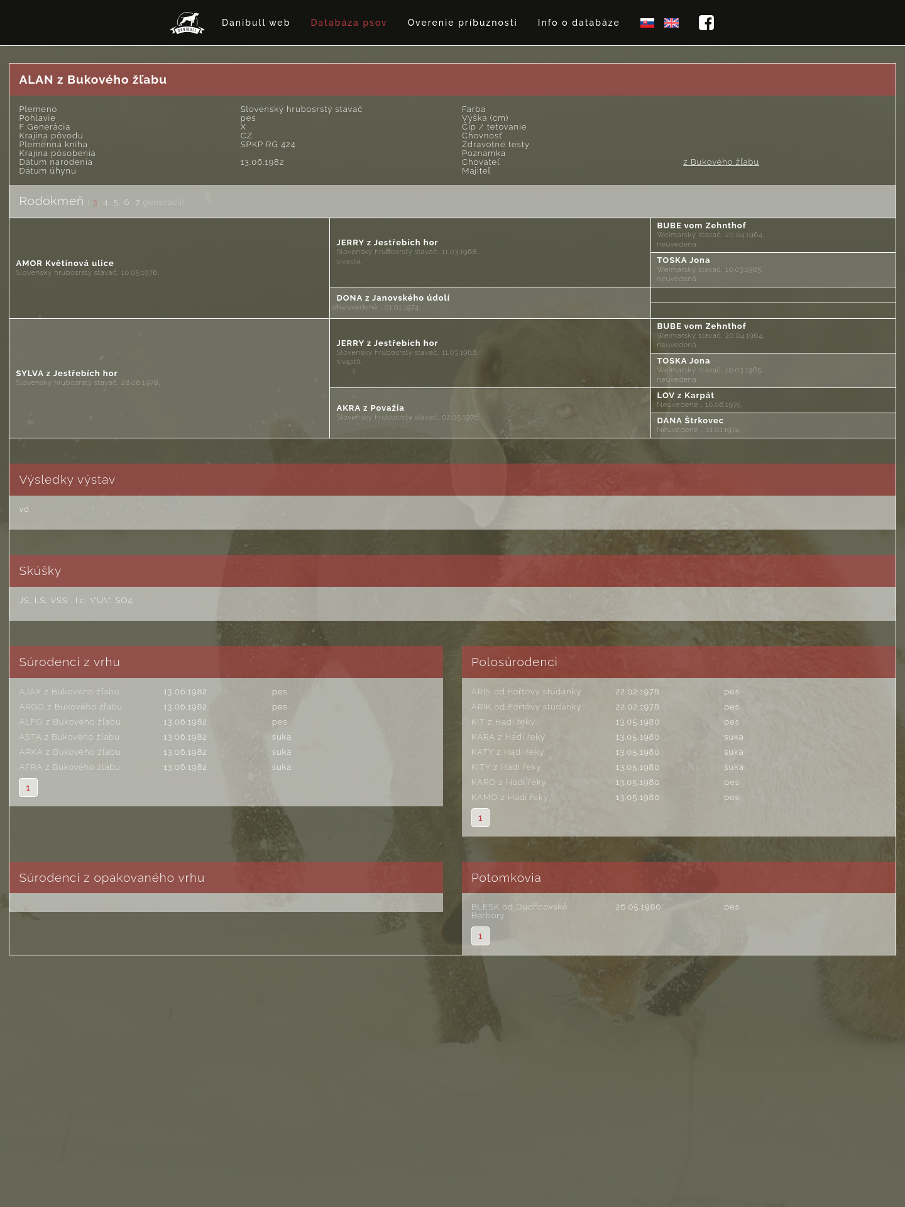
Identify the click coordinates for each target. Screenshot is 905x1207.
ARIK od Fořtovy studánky (526, 706)
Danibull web (256, 23)
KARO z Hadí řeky (509, 782)
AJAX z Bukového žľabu (69, 691)
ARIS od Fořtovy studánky (526, 691)
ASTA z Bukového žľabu (69, 737)
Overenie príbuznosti (463, 23)
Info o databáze (579, 23)
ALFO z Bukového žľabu (70, 721)
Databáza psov (348, 23)
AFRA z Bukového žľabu (70, 767)
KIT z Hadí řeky (503, 721)
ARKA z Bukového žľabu (70, 752)
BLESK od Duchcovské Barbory (519, 911)
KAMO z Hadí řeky (510, 797)
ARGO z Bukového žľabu (71, 706)
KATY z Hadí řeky (507, 752)
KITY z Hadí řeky (506, 767)
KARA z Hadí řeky (508, 737)
